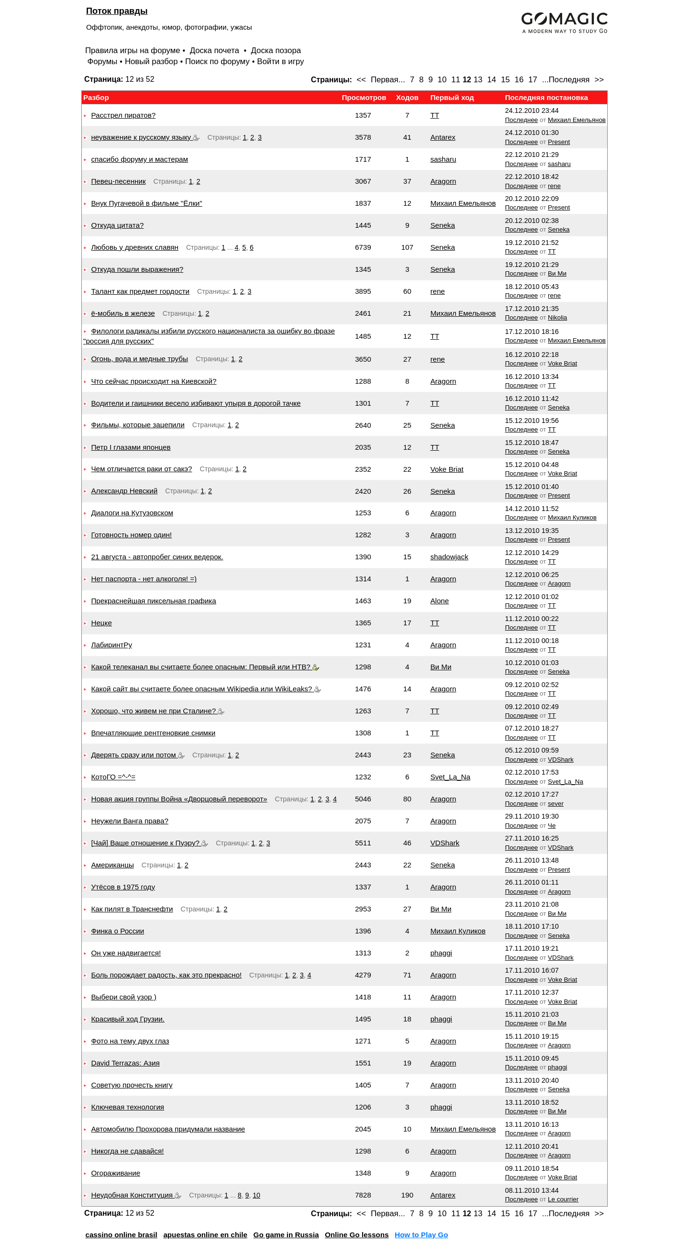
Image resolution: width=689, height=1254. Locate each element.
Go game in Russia (286, 1235)
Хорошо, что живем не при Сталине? (157, 711)
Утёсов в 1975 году (123, 887)
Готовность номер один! (131, 535)
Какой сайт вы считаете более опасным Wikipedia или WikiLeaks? (206, 689)
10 (442, 79)
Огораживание (115, 1173)
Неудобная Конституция (136, 1195)
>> (599, 79)
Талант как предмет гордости (140, 291)
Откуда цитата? (117, 225)
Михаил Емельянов (577, 119)
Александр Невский (124, 491)
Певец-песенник (118, 181)
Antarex (442, 137)
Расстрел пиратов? (123, 115)
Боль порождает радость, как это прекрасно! (166, 975)
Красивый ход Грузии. (128, 1019)
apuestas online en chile (205, 1235)
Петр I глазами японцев (130, 447)
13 (478, 79)
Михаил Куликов (572, 517)
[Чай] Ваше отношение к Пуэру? (149, 843)
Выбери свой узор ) (123, 997)
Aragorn (443, 181)
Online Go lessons (357, 1235)
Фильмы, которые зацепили (137, 425)
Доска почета (216, 50)
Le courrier (563, 1199)
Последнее (521, 119)
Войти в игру (280, 61)
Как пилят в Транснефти (132, 909)
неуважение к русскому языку (145, 137)
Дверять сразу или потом (137, 755)
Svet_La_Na (450, 777)
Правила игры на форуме (132, 50)
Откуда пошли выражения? (137, 269)
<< (361, 79)
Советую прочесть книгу (131, 1085)
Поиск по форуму (217, 61)
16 (519, 79)
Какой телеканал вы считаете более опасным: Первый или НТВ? (205, 667)
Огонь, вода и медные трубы (139, 359)
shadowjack (449, 557)
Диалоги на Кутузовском (132, 513)
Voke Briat (562, 363)
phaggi (441, 953)
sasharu (443, 159)
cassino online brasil (121, 1235)
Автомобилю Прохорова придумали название (168, 1129)
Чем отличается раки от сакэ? (141, 469)
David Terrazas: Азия (125, 1063)
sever (556, 803)
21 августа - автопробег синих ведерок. (157, 557)
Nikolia (557, 317)
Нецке (101, 623)
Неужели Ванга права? (129, 821)
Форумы (102, 61)
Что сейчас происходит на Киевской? (153, 381)
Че (552, 825)
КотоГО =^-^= (113, 777)
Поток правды (116, 11)
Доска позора (276, 50)
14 (491, 79)
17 (532, 79)
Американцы (112, 865)
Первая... (388, 79)
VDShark (561, 759)
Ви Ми (557, 273)
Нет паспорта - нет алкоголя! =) (144, 579)
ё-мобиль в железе (123, 313)
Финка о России (117, 931)
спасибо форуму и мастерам (139, 159)
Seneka (442, 225)
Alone (439, 601)
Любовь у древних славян (134, 247)
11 (455, 79)
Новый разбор (151, 61)
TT (434, 115)
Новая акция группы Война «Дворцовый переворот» (179, 799)
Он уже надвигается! (126, 953)
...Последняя (566, 79)
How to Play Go (421, 1235)
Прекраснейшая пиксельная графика (153, 601)
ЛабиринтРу (111, 645)
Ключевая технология (127, 1107)
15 (505, 79)
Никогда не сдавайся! (127, 1151)
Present (559, 141)
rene (554, 185)
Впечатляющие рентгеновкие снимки (153, 733)
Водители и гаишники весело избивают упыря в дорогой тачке (195, 403)
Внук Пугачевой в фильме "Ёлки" (146, 203)
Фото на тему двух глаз (130, 1041)
